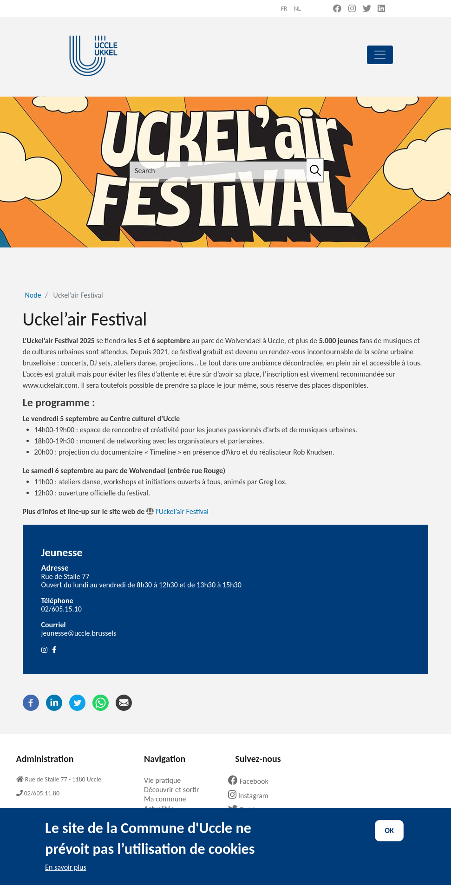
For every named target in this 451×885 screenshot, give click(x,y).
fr (284, 9)
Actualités (162, 808)
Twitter (248, 810)
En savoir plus (65, 874)
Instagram (251, 795)
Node (33, 295)
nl (297, 9)
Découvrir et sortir (175, 789)
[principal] (380, 55)
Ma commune (168, 798)
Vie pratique (166, 780)
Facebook (251, 781)
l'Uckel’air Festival (182, 511)
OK (389, 837)
